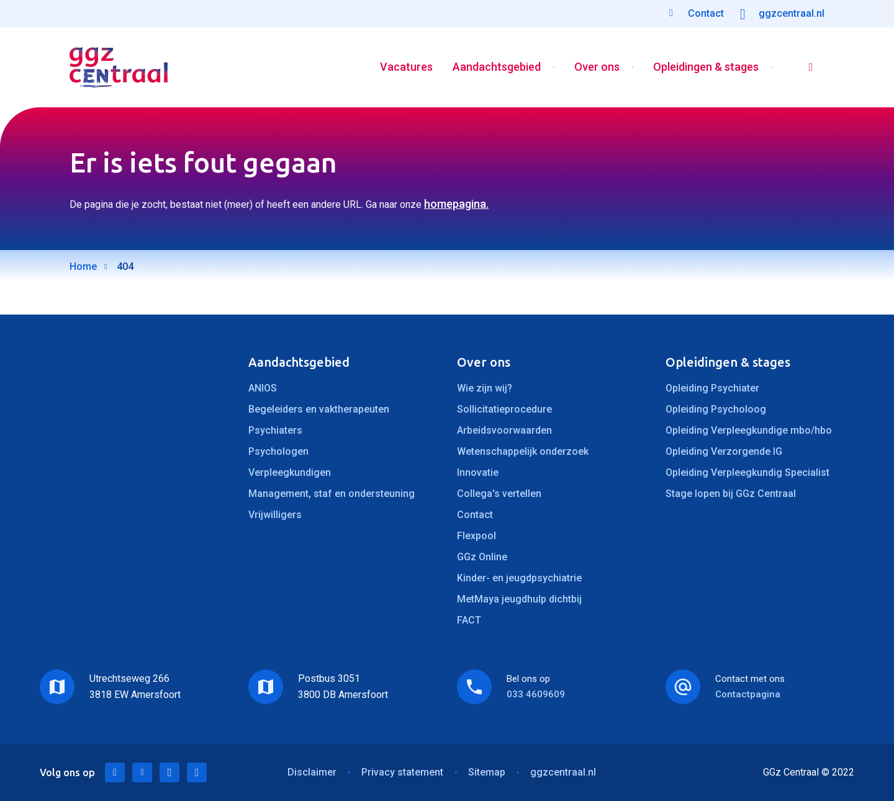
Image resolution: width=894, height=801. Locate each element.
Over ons (597, 67)
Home (83, 266)
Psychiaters (275, 430)
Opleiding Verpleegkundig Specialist (747, 472)
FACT (469, 620)
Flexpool (476, 536)
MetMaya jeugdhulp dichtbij (519, 599)
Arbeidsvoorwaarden (504, 430)
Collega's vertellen (499, 493)
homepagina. (456, 203)
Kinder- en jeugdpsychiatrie (519, 578)
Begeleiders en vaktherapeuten (318, 409)
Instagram (197, 772)
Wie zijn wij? (484, 388)
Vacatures (406, 67)
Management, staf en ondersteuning (331, 493)
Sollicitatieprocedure (504, 409)
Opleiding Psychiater (712, 388)
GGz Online (482, 557)
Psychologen (278, 451)
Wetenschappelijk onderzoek (523, 451)
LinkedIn (115, 772)
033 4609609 (536, 694)
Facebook (169, 772)
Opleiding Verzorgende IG (724, 451)
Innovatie (478, 472)
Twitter (142, 772)
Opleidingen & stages (706, 67)
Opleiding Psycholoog (716, 409)
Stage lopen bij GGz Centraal (731, 493)
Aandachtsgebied (497, 67)
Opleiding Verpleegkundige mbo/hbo (749, 430)
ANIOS (262, 388)
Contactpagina (747, 694)
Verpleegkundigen (289, 472)
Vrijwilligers (275, 515)
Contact (475, 515)
